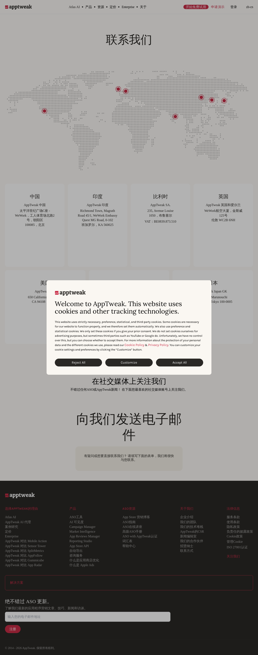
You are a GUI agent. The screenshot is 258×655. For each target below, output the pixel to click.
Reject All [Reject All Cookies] (78, 362)
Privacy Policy (158, 345)
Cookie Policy (134, 345)
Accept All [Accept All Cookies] (179, 362)
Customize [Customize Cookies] (129, 362)
